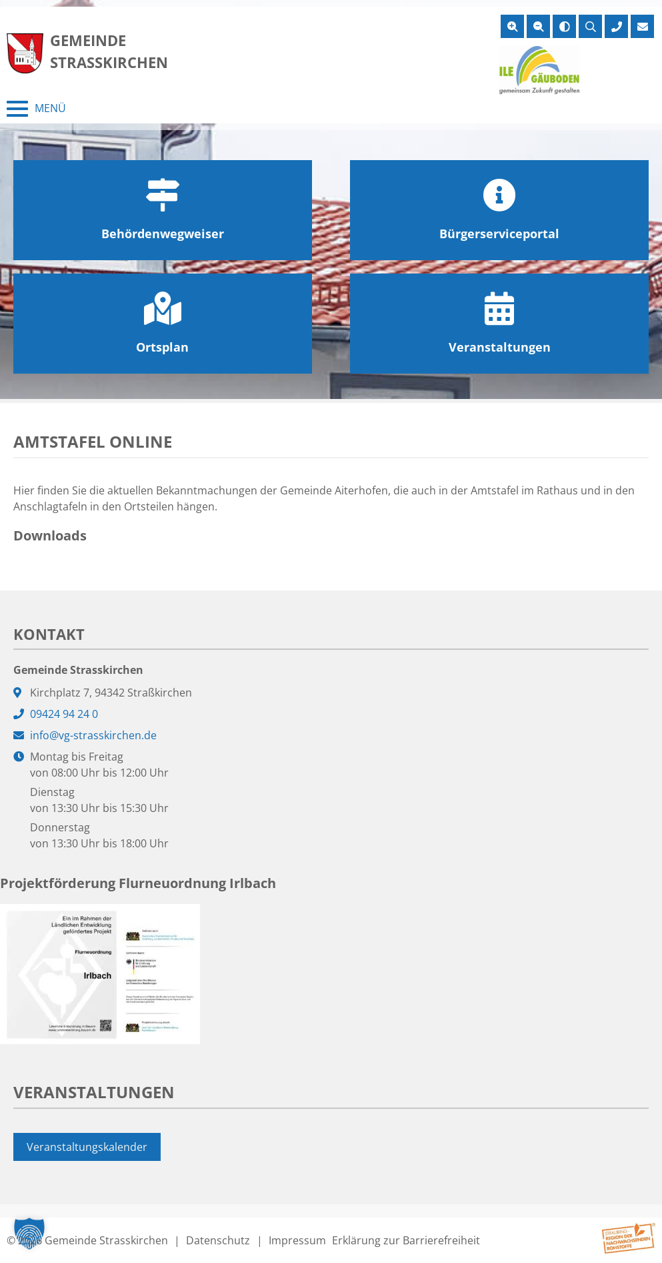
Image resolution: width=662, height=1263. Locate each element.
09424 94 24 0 (64, 714)
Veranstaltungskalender (87, 1147)
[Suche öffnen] (590, 26)
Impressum (297, 1240)
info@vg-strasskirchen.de (93, 735)
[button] (29, 1233)
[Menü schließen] (36, 109)
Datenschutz (218, 1240)
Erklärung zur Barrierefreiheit (406, 1240)
